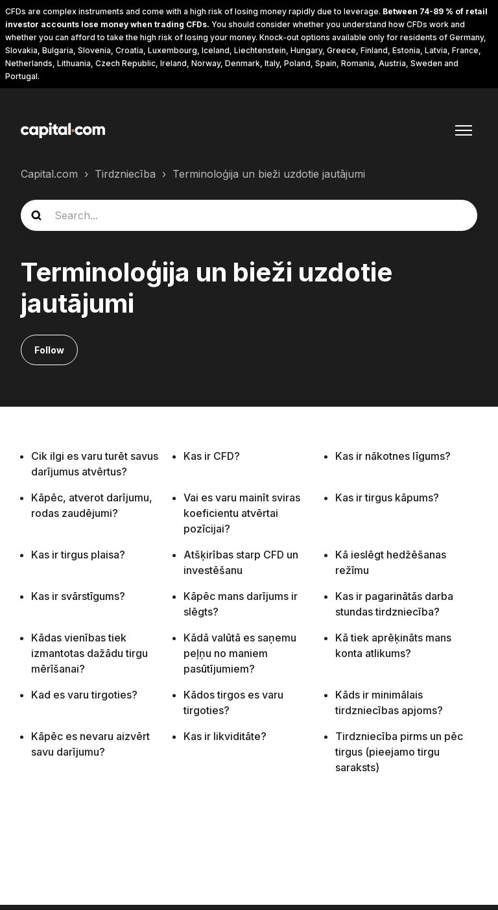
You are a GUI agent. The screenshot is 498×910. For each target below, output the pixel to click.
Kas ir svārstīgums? (78, 596)
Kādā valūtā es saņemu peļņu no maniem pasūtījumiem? (240, 653)
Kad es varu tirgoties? (84, 694)
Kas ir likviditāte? (225, 736)
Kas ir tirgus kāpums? (387, 497)
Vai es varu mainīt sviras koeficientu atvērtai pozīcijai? (242, 513)
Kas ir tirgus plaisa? (78, 554)
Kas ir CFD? (212, 455)
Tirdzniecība (125, 173)
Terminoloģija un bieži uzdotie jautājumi (268, 173)
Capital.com (49, 173)
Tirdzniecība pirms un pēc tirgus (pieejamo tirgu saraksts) (399, 752)
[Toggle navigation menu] (463, 130)
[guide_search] (249, 215)
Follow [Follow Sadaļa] (49, 349)
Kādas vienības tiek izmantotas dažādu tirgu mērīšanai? (89, 653)
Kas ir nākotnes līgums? (393, 455)
